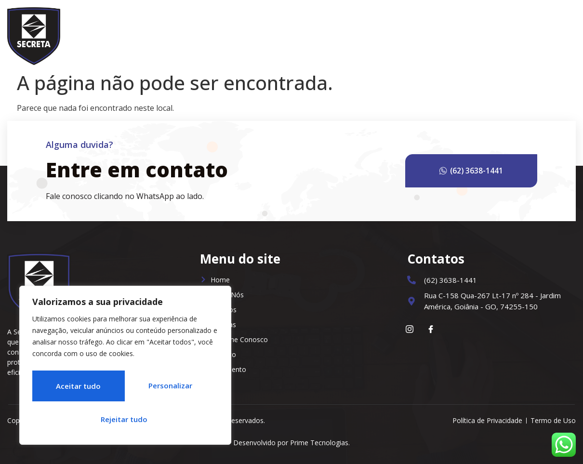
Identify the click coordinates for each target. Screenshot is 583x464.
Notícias (426, 33)
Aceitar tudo (125, 419)
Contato (553, 33)
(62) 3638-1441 (482, 171)
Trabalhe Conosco (489, 33)
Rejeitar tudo (169, 388)
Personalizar (76, 388)
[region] (125, 368)
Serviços (376, 33)
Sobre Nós (322, 33)
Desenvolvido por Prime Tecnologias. (291, 442)
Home (277, 33)
